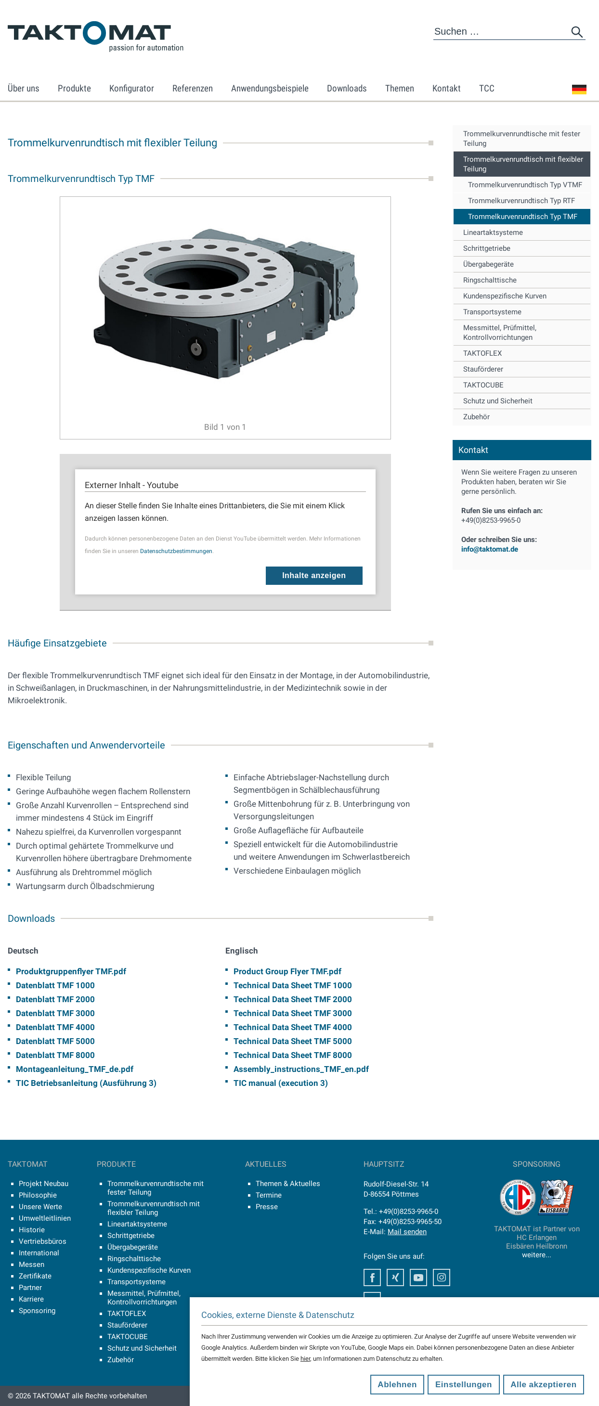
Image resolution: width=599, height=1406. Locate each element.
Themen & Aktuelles (288, 1183)
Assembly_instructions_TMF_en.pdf (301, 1069)
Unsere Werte (40, 1206)
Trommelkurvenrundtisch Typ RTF (521, 200)
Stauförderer (483, 369)
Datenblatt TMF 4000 (55, 1027)
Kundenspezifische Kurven (505, 296)
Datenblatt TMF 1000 (55, 985)
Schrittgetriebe (486, 248)
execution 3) (304, 1083)
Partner (30, 1287)
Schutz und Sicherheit (498, 401)
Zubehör (476, 417)
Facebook (372, 1277)
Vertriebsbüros (42, 1241)
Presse (267, 1206)
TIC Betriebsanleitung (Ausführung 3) (86, 1083)
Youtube (418, 1277)
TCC (487, 88)
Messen (31, 1264)
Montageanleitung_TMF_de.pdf (74, 1069)
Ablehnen (397, 1384)
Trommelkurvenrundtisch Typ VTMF (525, 185)
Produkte (74, 88)
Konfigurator (131, 88)
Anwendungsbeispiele (270, 88)
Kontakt (446, 88)
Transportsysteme (492, 312)
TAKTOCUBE (483, 385)
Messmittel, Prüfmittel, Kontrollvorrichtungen (499, 332)
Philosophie (38, 1195)
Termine (269, 1195)
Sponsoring (37, 1310)
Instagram (441, 1277)
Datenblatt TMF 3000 (55, 1013)
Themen (399, 88)
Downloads (347, 88)
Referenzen (192, 88)
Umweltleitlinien (45, 1218)
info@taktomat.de (489, 549)
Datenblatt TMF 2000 (55, 999)
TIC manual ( (257, 1083)
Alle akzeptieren (543, 1384)
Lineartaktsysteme (493, 232)
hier (305, 1358)
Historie (32, 1229)
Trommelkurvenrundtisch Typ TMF (522, 216)
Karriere (31, 1299)
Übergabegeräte (488, 264)
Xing (395, 1277)
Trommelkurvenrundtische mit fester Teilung (521, 138)
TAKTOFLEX (482, 353)
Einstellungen (463, 1384)
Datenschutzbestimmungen (176, 551)
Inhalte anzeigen (314, 575)
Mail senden (407, 1231)
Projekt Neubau (43, 1183)
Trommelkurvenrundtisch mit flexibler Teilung (523, 164)
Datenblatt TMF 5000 (55, 1041)
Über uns (23, 88)
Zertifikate (35, 1276)
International (39, 1253)
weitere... (536, 1255)
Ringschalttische (490, 280)
